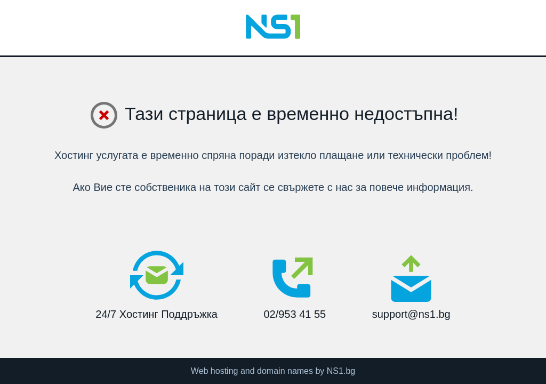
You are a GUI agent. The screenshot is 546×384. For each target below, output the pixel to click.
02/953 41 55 (294, 284)
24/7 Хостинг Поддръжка (156, 284)
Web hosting (214, 370)
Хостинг (73, 155)
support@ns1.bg (411, 287)
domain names (285, 370)
